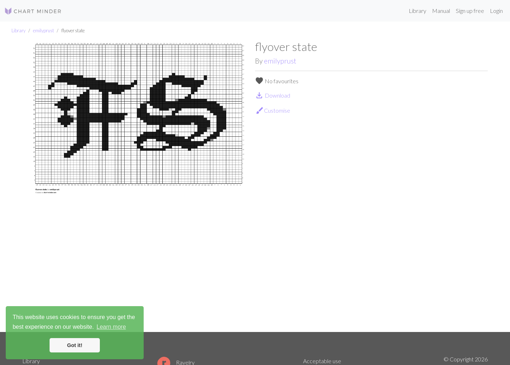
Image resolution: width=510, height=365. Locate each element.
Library (417, 10)
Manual (441, 10)
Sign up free (470, 10)
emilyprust (43, 30)
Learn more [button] (111, 327)
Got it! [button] (74, 345)
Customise (272, 110)
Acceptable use (322, 360)
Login (496, 10)
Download (272, 95)
